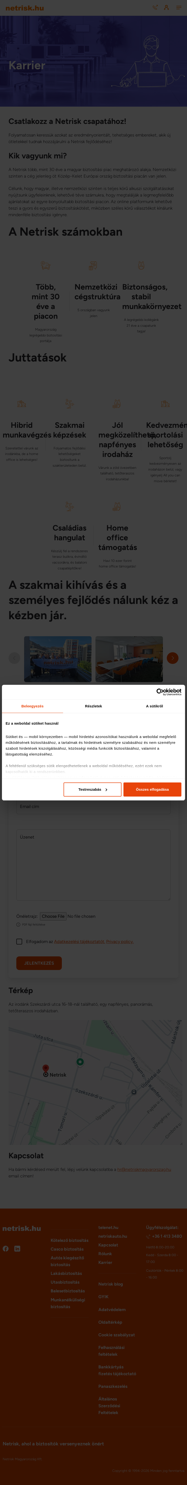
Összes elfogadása (152, 789)
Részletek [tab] (93, 706)
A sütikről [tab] (154, 706)
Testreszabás (92, 789)
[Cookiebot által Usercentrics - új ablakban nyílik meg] (160, 692)
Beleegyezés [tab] (32, 706)
